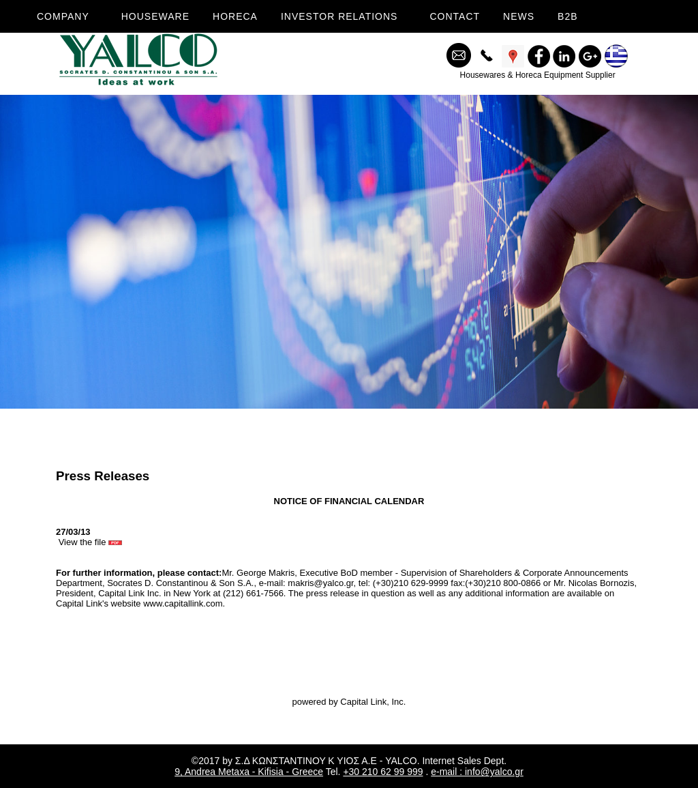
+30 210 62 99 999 (383, 771)
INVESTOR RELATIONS (339, 16)
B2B (567, 16)
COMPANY (63, 16)
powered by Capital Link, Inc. (349, 702)
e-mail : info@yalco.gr (477, 771)
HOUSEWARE (155, 16)
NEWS (518, 16)
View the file (90, 542)
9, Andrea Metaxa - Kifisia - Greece (248, 771)
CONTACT (454, 16)
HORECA (235, 16)
